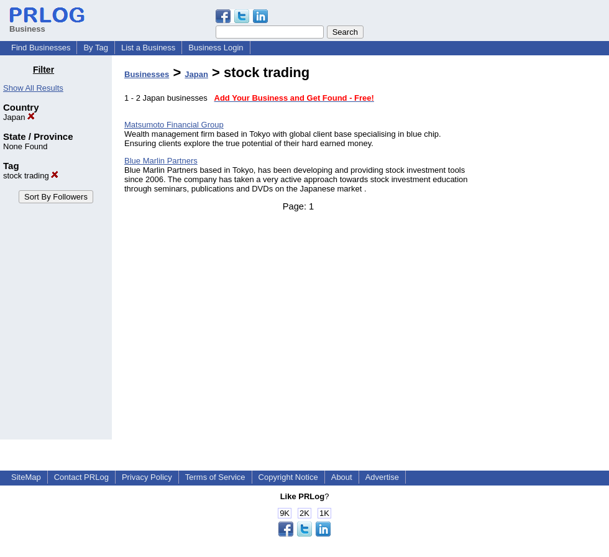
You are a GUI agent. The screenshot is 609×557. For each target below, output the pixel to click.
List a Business (148, 47)
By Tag (95, 47)
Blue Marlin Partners (161, 160)
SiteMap (26, 477)
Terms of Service (215, 477)
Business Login (215, 47)
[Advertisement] (545, 251)
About (341, 477)
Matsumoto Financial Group (174, 124)
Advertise (382, 477)
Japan (19, 117)
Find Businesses (40, 47)
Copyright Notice (288, 477)
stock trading (30, 175)
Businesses (146, 74)
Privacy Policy (147, 477)
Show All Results (33, 88)
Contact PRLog (81, 477)
